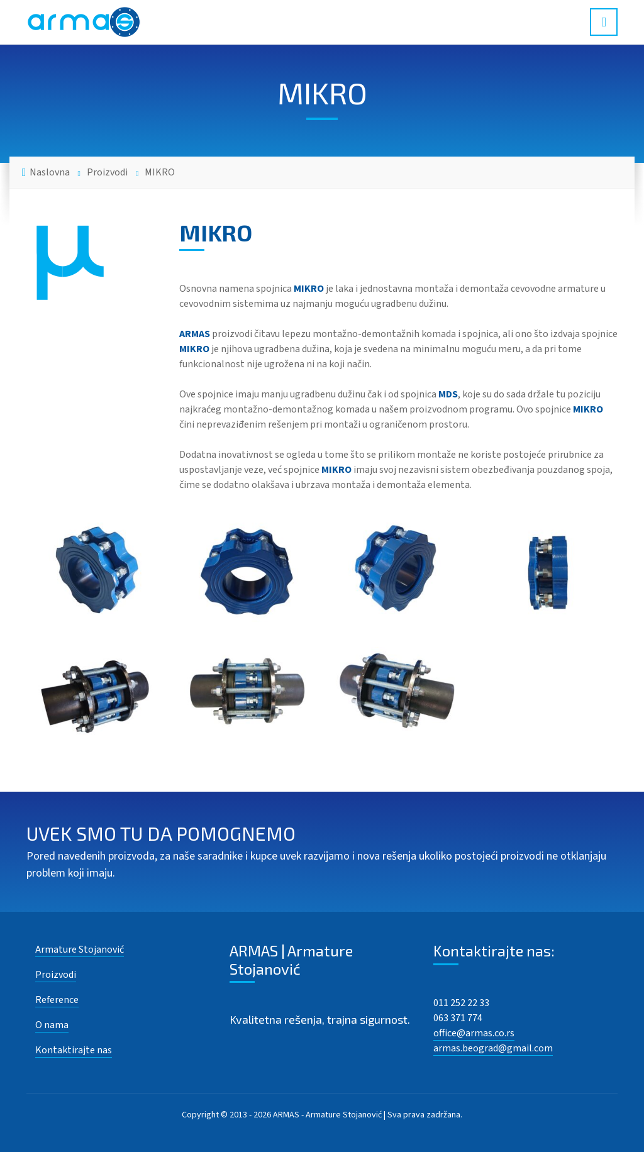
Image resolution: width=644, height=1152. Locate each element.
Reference (57, 1000)
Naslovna (50, 172)
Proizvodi (107, 172)
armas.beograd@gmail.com (493, 1048)
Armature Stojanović (79, 949)
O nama (52, 1025)
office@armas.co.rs (473, 1033)
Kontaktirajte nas (73, 1050)
